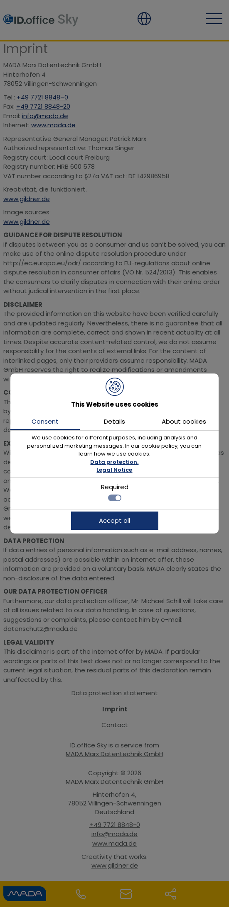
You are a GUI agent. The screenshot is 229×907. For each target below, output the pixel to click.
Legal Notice (114, 470)
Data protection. (114, 462)
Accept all (114, 520)
